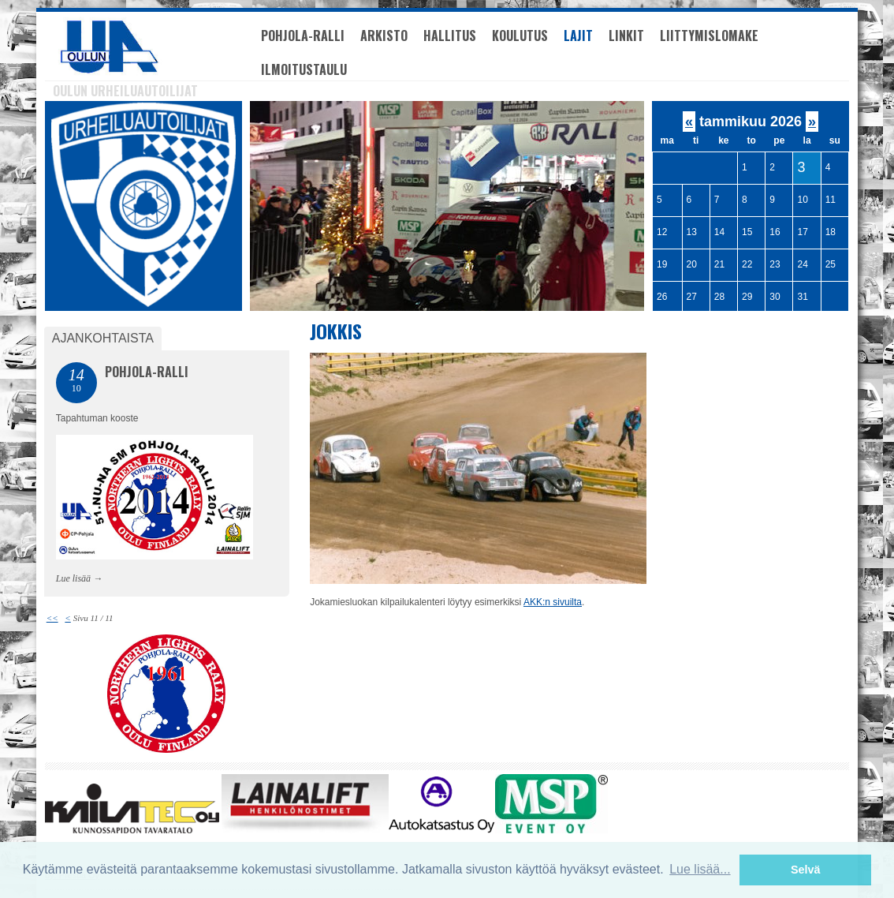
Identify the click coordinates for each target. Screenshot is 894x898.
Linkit (626, 35)
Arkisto (384, 35)
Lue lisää (73, 578)
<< (52, 618)
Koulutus (520, 35)
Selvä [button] (806, 869)
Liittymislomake (709, 35)
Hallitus (449, 35)
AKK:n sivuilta (552, 602)
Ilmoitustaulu (304, 69)
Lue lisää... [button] (699, 869)
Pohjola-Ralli (303, 35)
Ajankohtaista (103, 338)
